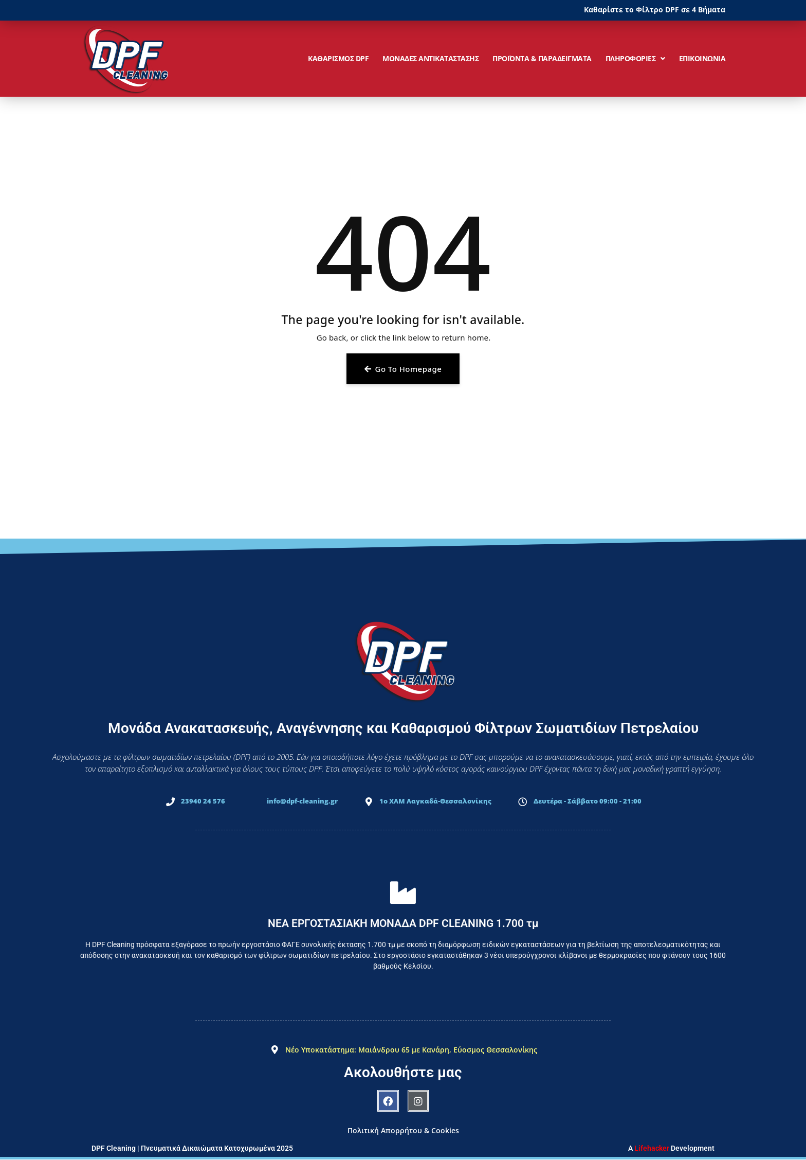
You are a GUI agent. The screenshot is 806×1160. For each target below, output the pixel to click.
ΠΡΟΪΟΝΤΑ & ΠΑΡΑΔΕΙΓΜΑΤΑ (542, 58)
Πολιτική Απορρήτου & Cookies (403, 1130)
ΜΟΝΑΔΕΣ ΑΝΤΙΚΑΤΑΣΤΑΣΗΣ (430, 58)
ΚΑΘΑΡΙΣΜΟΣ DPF (338, 58)
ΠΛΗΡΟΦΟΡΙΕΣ (635, 58)
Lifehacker (651, 1148)
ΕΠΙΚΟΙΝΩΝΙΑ (702, 58)
